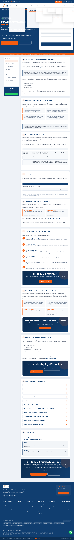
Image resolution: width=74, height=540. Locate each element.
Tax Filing (39, 5)
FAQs (8, 83)
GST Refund (52, 5)
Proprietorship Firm (7, 513)
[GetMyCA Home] (15, 486)
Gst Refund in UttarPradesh (59, 523)
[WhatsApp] (15, 495)
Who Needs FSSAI (10, 63)
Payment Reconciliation (30, 511)
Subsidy (59, 5)
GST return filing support (50, 358)
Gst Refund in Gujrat (37, 523)
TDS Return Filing (29, 506)
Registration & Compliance (28, 5)
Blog (13, 530)
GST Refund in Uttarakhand (9, 525)
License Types (9, 66)
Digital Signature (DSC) (42, 511)
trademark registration (61, 220)
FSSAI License (40, 508)
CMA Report (28, 513)
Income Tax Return (29, 504)
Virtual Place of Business (65, 506)
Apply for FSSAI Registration (9, 43)
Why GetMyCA (9, 80)
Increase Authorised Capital (65, 510)
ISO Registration (41, 513)
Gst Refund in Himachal (47, 523)
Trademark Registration (42, 504)
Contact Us (58, 1)
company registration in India (53, 218)
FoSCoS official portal (38, 67)
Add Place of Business (65, 504)
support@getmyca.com (63, 490)
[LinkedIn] (12, 495)
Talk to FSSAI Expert (25, 43)
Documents (9, 72)
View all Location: (67, 520)
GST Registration (18, 504)
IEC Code (39, 509)
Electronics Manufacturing (52, 509)
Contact (10, 530)
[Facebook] (4, 495)
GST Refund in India (7, 523)
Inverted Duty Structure (19, 509)
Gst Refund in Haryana (28, 523)
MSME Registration (41, 506)
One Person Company (7, 509)
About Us (5, 530)
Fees (8, 69)
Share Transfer (64, 513)
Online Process (9, 74)
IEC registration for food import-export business (56, 121)
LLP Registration (6, 507)
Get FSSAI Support (45, 327)
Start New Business (15, 5)
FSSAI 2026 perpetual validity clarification (53, 298)
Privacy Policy (18, 530)
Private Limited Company (6, 505)
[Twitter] (7, 495)
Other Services (67, 5)
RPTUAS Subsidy (52, 506)
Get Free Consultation (63, 493)
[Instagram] (10, 495)
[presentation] (49, 39)
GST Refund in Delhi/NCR (17, 523)
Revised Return (29, 514)
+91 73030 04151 (61, 488)
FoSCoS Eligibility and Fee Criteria (31, 437)
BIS (45, 5)
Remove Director (64, 508)
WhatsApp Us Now (12, 93)
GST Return (17, 506)
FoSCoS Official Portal (28, 435)
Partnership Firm (6, 511)
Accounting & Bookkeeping (29, 508)
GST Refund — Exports (19, 511)
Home (3, 9)
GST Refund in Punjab (20, 525)
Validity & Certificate (11, 77)
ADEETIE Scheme (52, 504)
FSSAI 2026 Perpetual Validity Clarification (33, 439)
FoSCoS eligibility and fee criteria (52, 146)
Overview (9, 61)
